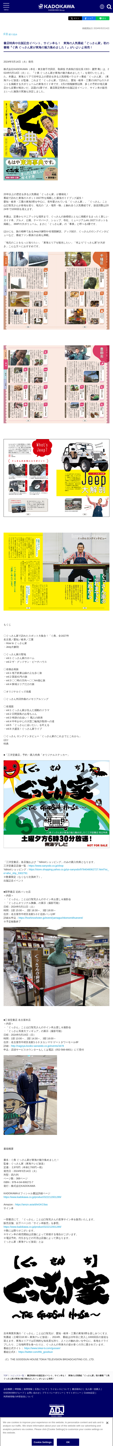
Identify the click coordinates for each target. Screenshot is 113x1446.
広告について (41, 1389)
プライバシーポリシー (53, 1393)
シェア (90, 18)
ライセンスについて (60, 1389)
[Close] (107, 1424)
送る (104, 18)
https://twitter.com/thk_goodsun (35, 1351)
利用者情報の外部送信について (19, 1396)
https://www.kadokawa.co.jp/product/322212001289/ (32, 1197)
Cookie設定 (89, 1393)
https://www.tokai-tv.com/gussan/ (42, 1348)
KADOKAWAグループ (14, 1393)
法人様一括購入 (92, 1389)
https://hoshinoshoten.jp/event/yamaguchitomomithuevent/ (51, 917)
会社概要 (8, 1389)
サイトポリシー (73, 1393)
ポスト (76, 18)
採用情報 (28, 1389)
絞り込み (10, 34)
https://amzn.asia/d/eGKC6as (31, 1204)
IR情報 (18, 1389)
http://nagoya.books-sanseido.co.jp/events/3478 (37, 1046)
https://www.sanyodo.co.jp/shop (46, 865)
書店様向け (77, 1389)
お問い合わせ (33, 1393)
